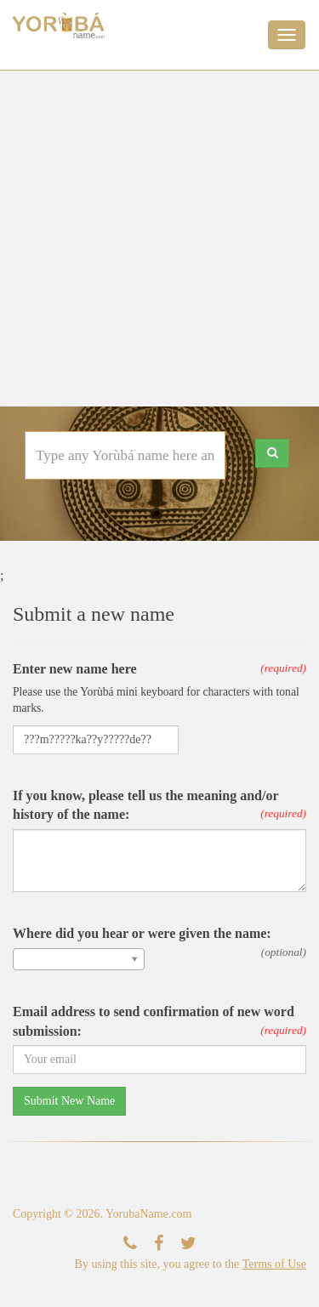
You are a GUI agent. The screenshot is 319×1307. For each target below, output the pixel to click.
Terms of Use (274, 1264)
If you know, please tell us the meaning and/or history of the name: (145, 805)
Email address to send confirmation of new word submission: (153, 1021)
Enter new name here (75, 669)
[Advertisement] (159, 238)
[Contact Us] (130, 1243)
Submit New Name (69, 1100)
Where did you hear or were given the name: (142, 933)
